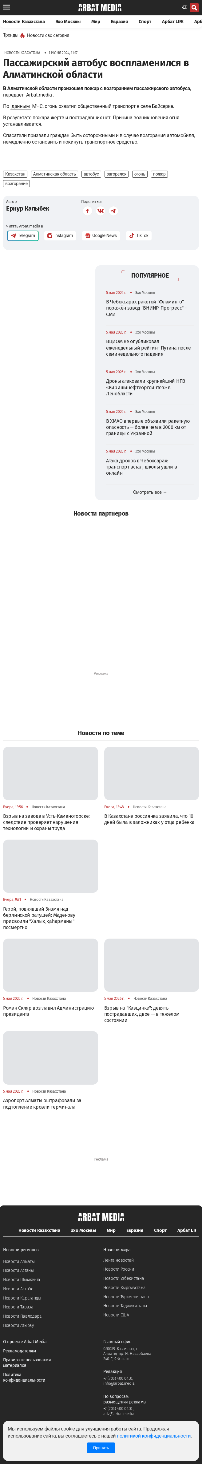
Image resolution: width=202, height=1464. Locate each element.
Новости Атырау (18, 1325)
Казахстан (15, 174)
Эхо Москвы (68, 21)
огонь (139, 174)
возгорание (16, 183)
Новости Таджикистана (125, 1305)
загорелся (116, 174)
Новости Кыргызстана (124, 1287)
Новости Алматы (19, 1261)
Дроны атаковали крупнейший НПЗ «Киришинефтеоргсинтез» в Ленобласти (145, 387)
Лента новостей (118, 1260)
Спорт (145, 21)
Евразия (119, 21)
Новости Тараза (18, 1307)
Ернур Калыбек (27, 208)
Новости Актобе (18, 1289)
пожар (159, 174)
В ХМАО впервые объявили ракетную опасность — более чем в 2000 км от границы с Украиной (148, 427)
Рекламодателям (19, 1351)
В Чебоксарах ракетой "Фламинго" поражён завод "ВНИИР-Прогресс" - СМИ (146, 308)
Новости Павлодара (22, 1316)
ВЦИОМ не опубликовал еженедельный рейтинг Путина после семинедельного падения (148, 347)
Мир (95, 21)
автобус (91, 174)
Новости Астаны (18, 1270)
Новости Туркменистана (126, 1297)
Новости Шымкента (21, 1279)
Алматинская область (54, 174)
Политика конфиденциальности (24, 1377)
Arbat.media (39, 95)
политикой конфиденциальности (154, 1436)
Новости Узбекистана (123, 1278)
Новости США (116, 1315)
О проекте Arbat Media (25, 1341)
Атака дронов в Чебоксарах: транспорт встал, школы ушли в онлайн (141, 467)
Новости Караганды (22, 1298)
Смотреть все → (150, 492)
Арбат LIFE (173, 21)
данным (21, 106)
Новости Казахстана (24, 21)
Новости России (118, 1269)
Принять (101, 1448)
